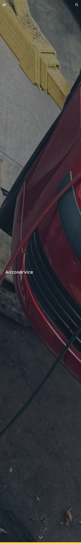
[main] (40, 272)
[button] (4, 5)
